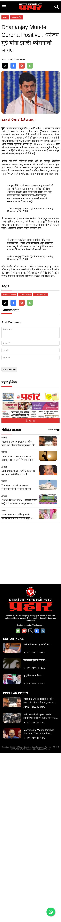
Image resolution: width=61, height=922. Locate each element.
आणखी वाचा (54, 599)
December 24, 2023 (17, 327)
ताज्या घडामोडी (16, 78)
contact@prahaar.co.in (35, 794)
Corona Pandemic (41, 463)
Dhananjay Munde (9, 463)
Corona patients (25, 463)
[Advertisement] (30, 30)
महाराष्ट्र (5, 78)
